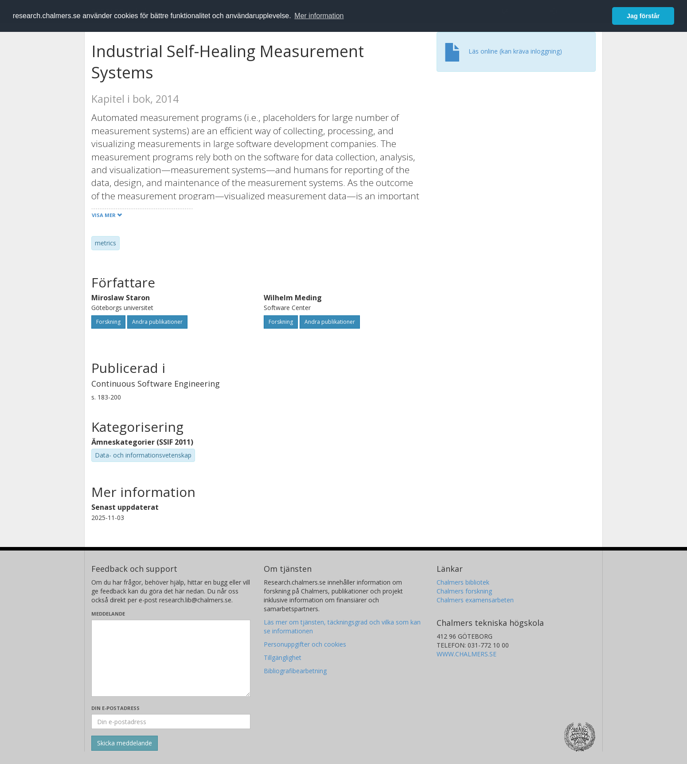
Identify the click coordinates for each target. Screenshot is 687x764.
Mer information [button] (319, 15)
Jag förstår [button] (643, 15)
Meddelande (108, 613)
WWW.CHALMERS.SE (466, 654)
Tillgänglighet (282, 657)
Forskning (108, 322)
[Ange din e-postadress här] (170, 721)
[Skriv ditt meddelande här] (170, 658)
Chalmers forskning (464, 591)
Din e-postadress (115, 708)
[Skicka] (124, 743)
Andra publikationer (157, 322)
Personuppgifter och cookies (305, 644)
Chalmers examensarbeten (475, 600)
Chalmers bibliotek (463, 582)
